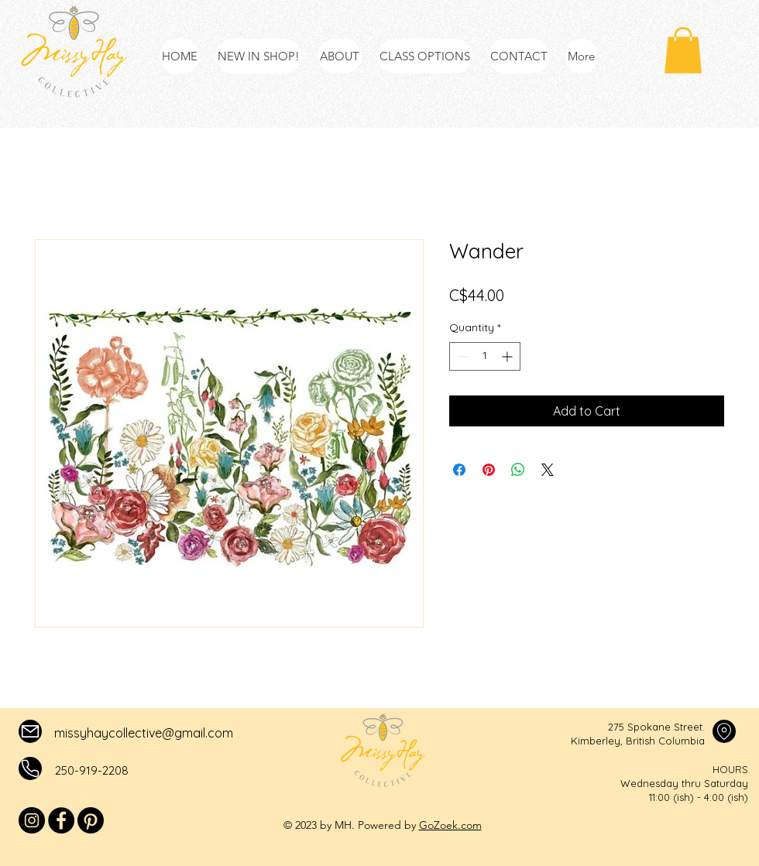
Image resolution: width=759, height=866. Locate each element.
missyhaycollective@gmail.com (143, 733)
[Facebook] (61, 820)
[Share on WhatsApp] (518, 469)
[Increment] (508, 356)
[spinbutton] (485, 356)
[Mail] (30, 731)
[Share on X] (547, 469)
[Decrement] (461, 356)
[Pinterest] (90, 820)
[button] (683, 50)
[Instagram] (32, 820)
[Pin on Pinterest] (488, 469)
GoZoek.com (450, 825)
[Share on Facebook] (459, 469)
